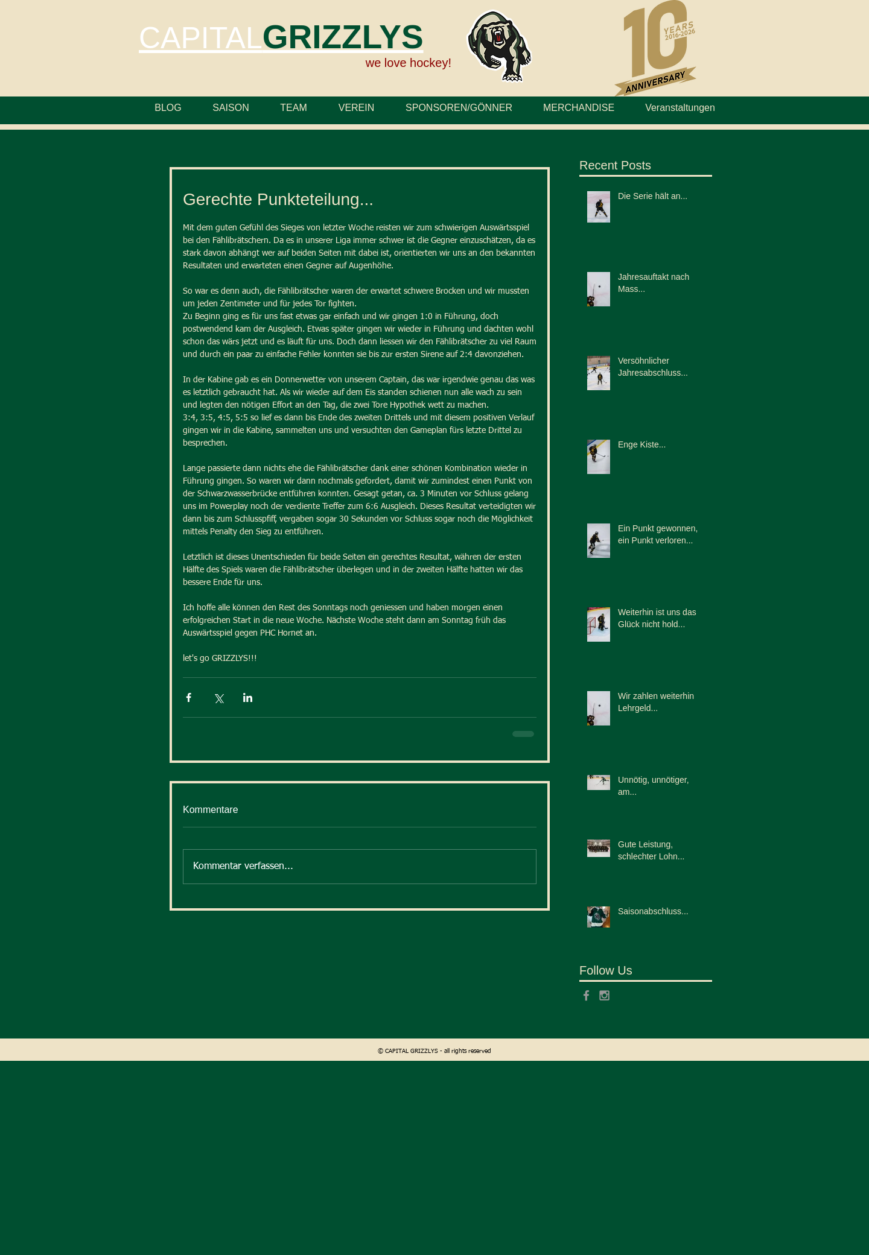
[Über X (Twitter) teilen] (218, 697)
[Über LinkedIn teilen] (247, 697)
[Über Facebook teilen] (188, 697)
